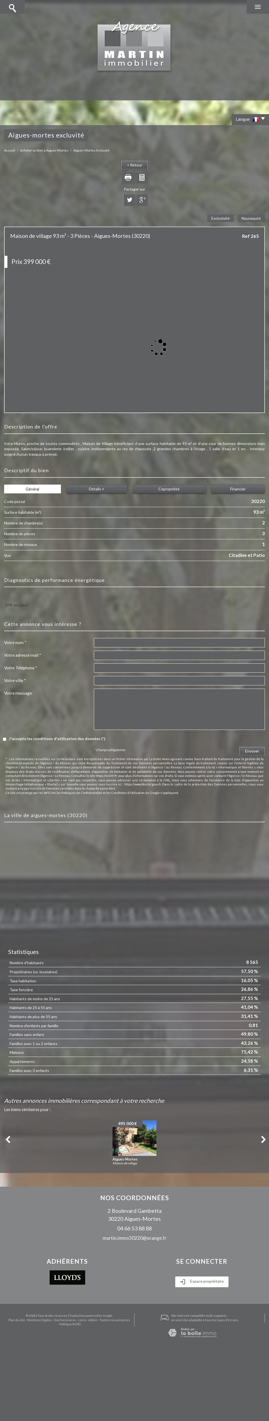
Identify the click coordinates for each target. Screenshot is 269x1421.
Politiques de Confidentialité (81, 793)
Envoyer (252, 751)
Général (32, 489)
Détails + (96, 489)
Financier (238, 489)
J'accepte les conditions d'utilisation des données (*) (57, 738)
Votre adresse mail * (22, 655)
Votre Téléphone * (20, 667)
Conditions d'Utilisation (128, 793)
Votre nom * (15, 642)
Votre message (18, 693)
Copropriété (169, 489)
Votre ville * (15, 680)
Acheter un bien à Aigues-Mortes (44, 150)
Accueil (9, 150)
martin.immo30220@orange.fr (135, 1238)
